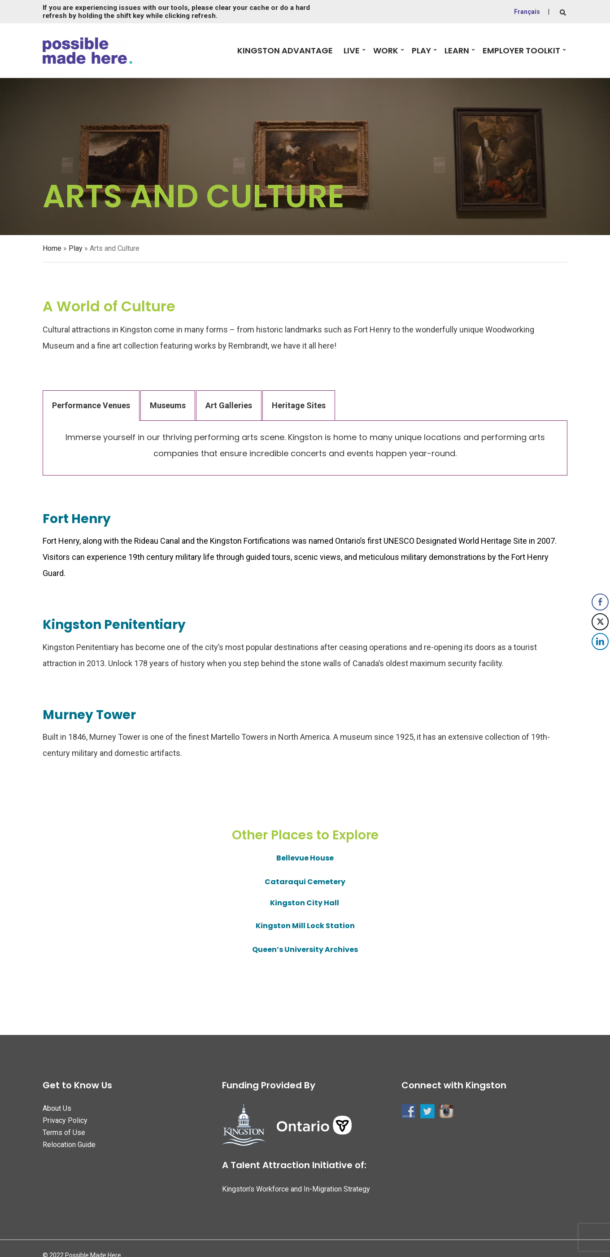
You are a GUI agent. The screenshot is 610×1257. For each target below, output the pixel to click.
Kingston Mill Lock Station (305, 926)
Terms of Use (64, 1132)
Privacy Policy (65, 1120)
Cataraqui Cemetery (305, 882)
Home (52, 248)
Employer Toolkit (521, 50)
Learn (456, 50)
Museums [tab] (168, 405)
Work (385, 50)
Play (421, 50)
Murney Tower (89, 715)
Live (352, 50)
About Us (57, 1108)
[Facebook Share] (600, 602)
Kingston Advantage (285, 50)
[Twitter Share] (600, 621)
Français (527, 11)
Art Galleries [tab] (228, 405)
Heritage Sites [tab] (299, 405)
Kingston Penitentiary (114, 624)
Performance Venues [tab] (91, 405)
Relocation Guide (69, 1144)
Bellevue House (305, 858)
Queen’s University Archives (305, 949)
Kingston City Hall (305, 903)
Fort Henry (77, 519)
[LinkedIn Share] (600, 641)
